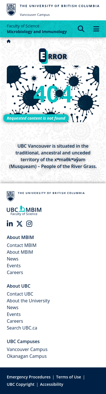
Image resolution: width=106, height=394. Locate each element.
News (12, 259)
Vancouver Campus (27, 349)
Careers (15, 272)
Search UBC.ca (22, 328)
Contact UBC (20, 294)
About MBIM (20, 252)
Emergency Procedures (29, 377)
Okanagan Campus (27, 356)
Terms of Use (68, 377)
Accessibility (51, 384)
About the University (28, 301)
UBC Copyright (20, 384)
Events (14, 265)
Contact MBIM (21, 245)
